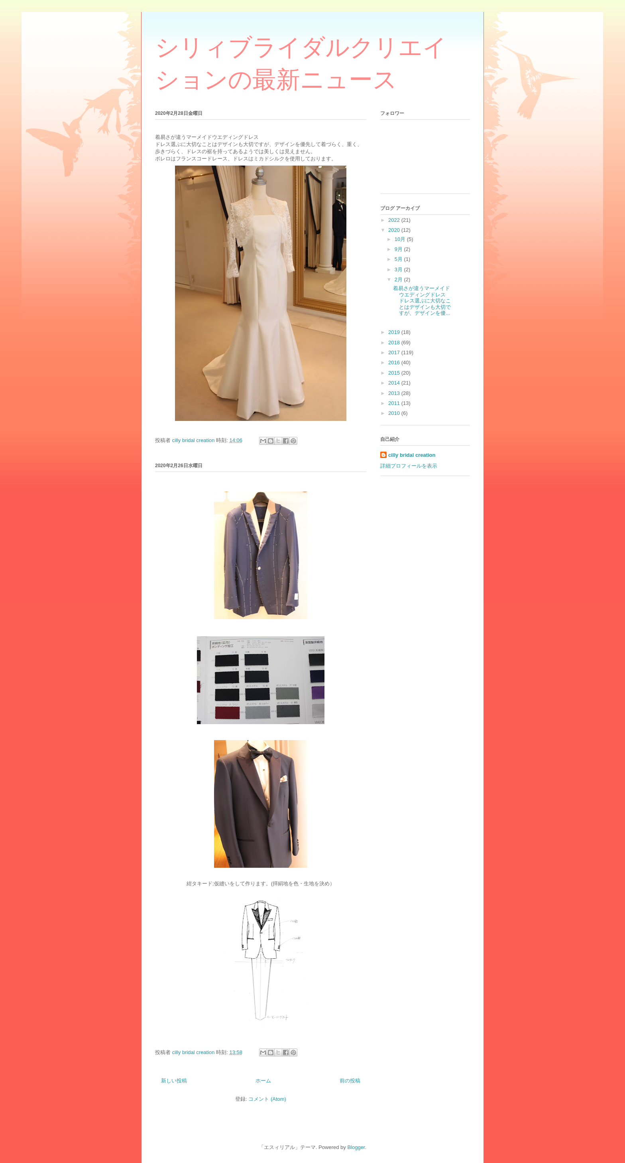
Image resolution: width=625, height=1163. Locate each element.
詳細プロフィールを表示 (408, 466)
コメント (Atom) (267, 1099)
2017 (394, 352)
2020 (394, 230)
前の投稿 (350, 1081)
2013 (394, 393)
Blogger (356, 1147)
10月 (401, 239)
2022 (394, 220)
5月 (399, 259)
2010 (394, 413)
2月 (399, 279)
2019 (394, 332)
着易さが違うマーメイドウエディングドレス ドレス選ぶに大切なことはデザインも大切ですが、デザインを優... (422, 300)
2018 (394, 343)
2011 (394, 403)
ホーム (263, 1081)
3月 (399, 269)
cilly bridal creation (412, 455)
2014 (394, 383)
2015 (394, 373)
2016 (394, 362)
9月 (399, 249)
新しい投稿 (174, 1081)
